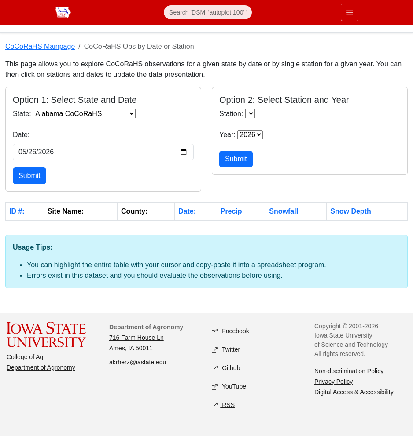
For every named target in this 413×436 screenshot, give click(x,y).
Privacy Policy (333, 381)
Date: (21, 134)
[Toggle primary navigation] (349, 12)
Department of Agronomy (41, 367)
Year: (227, 134)
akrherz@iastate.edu (137, 362)
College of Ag (25, 356)
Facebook (230, 331)
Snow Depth (350, 211)
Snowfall (283, 211)
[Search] (208, 12)
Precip (231, 211)
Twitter (226, 350)
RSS (223, 405)
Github (226, 368)
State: (22, 113)
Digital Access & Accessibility (354, 392)
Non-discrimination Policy (349, 370)
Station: (231, 113)
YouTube (229, 387)
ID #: (17, 211)
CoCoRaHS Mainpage (40, 46)
